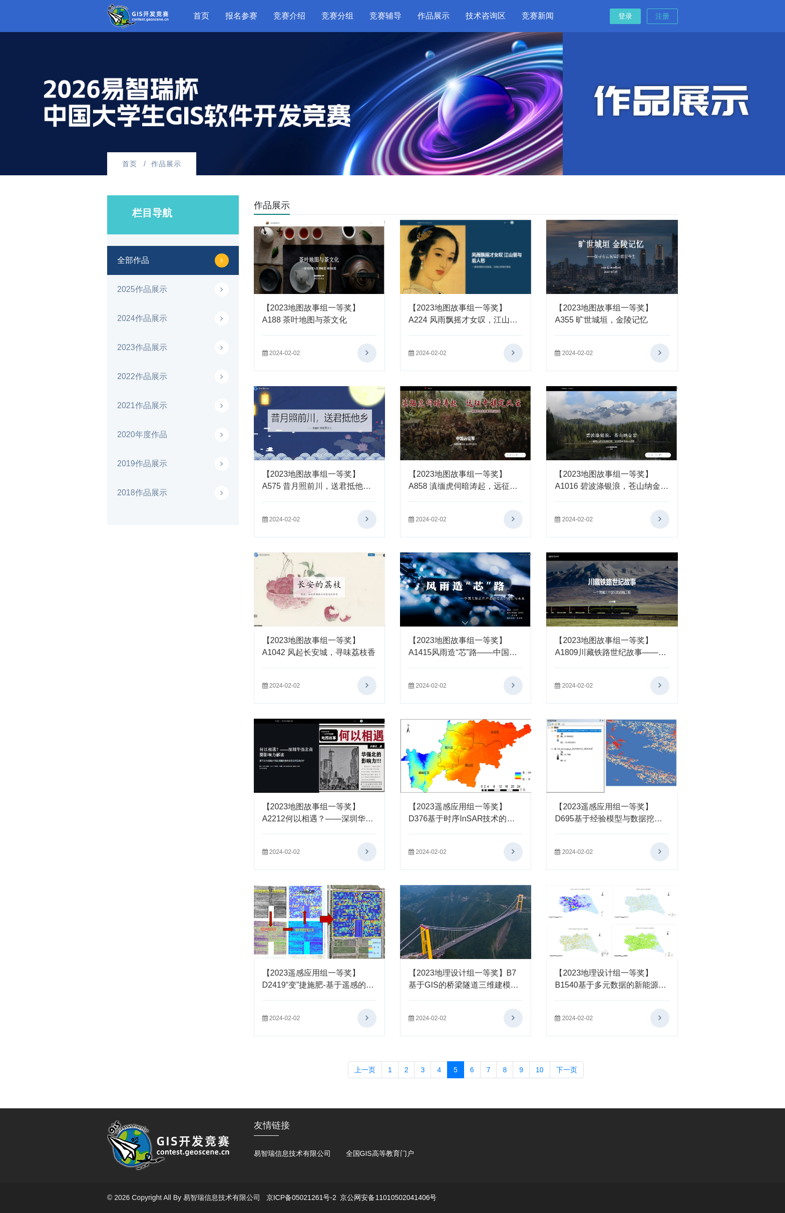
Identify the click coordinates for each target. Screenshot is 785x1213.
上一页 (364, 1070)
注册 (662, 16)
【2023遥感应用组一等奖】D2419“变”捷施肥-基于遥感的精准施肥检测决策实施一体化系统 (318, 985)
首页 (201, 16)
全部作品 (133, 260)
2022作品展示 (142, 376)
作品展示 (434, 16)
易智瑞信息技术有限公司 (292, 1153)
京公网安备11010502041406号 (388, 1197)
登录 (625, 16)
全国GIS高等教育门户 (380, 1153)
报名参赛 (241, 16)
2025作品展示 (142, 289)
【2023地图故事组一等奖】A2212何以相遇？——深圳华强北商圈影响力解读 (317, 818)
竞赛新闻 (538, 16)
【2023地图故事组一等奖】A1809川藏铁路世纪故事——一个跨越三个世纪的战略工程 (610, 652)
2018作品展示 (142, 492)
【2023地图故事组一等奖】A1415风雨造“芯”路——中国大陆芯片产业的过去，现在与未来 (465, 652)
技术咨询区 (486, 16)
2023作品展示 (142, 347)
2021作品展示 (142, 405)
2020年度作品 (142, 434)
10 (540, 1070)
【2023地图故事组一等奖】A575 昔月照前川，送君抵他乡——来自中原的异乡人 (316, 486)
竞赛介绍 (289, 16)
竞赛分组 (337, 16)
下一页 (566, 1070)
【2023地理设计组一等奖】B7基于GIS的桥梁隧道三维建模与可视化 (464, 985)
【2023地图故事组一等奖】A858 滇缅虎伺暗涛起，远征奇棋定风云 (463, 486)
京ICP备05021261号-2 (301, 1197)
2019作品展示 (142, 463)
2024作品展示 (142, 318)
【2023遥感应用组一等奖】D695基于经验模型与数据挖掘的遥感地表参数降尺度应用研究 (611, 818)
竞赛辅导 (385, 16)
